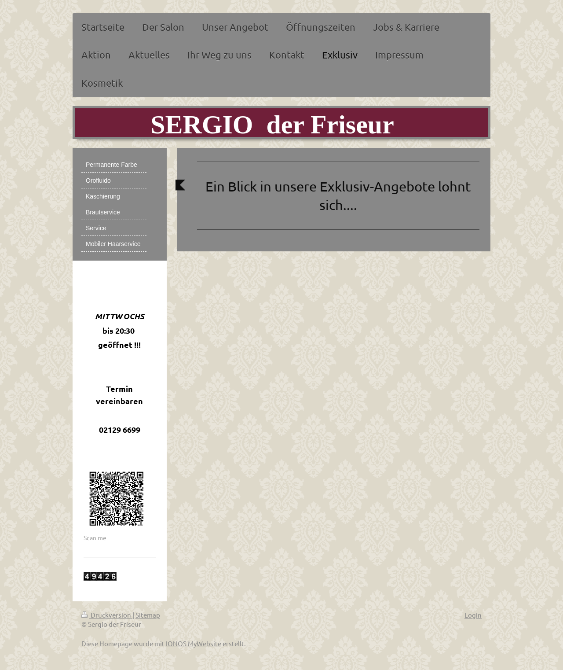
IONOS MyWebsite (193, 643)
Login (473, 615)
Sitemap (147, 615)
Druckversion (106, 615)
